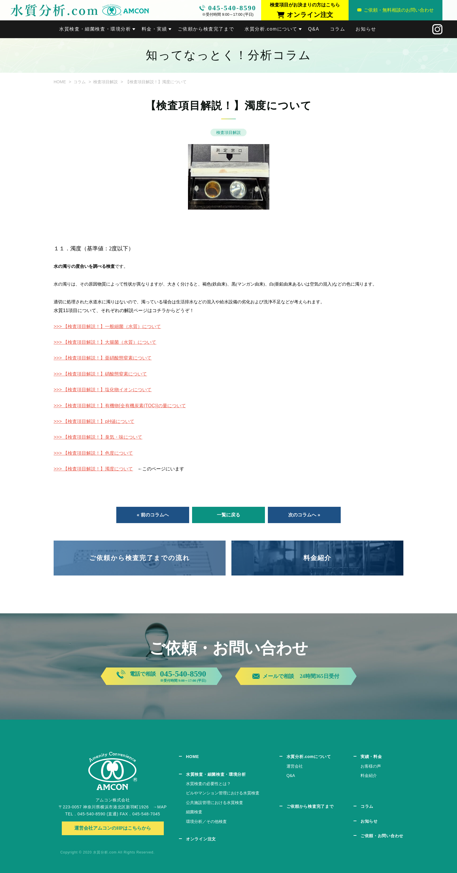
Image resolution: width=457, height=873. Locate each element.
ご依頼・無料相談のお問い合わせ (399, 10)
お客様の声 (371, 766)
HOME (60, 81)
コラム (337, 28)
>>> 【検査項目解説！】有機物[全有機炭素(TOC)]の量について (120, 405)
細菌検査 (194, 812)
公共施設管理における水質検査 (214, 802)
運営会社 (294, 766)
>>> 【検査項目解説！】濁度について (93, 468)
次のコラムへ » (304, 514)
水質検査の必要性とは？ (208, 783)
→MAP (160, 807)
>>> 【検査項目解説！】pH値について (94, 421)
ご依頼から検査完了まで (206, 28)
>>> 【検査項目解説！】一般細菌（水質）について (107, 326)
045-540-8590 (232, 8)
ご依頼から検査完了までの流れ (139, 558)
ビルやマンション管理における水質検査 (222, 793)
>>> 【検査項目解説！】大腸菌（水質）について (105, 342)
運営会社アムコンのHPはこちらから (112, 828)
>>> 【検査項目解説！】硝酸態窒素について (100, 373)
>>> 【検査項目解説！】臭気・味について (98, 437)
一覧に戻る (228, 514)
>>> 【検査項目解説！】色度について (93, 453)
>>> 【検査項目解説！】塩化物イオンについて (103, 389)
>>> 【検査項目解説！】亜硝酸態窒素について (103, 357)
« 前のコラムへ (152, 514)
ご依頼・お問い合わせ (382, 835)
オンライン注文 (201, 839)
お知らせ (366, 28)
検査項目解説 (105, 81)
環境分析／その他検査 (206, 821)
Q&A (313, 28)
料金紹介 (317, 558)
